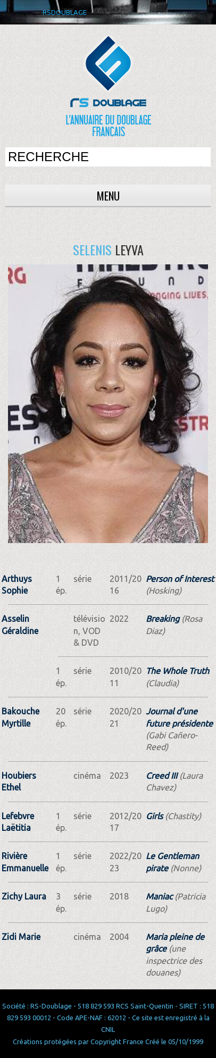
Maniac (159, 896)
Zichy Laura (24, 896)
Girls (154, 816)
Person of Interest (180, 579)
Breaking (162, 618)
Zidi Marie (21, 937)
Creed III (161, 775)
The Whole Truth (177, 671)
